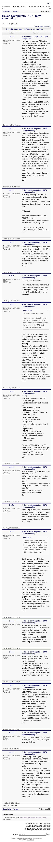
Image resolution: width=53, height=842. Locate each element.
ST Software (30, 839)
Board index (7, 11)
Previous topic (38, 26)
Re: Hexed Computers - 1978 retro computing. (34, 130)
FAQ (48, 3)
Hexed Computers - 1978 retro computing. (21, 17)
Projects (15, 11)
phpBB (20, 838)
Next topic (47, 26)
